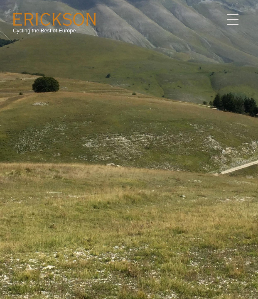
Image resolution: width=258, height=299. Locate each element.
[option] (129, 149)
